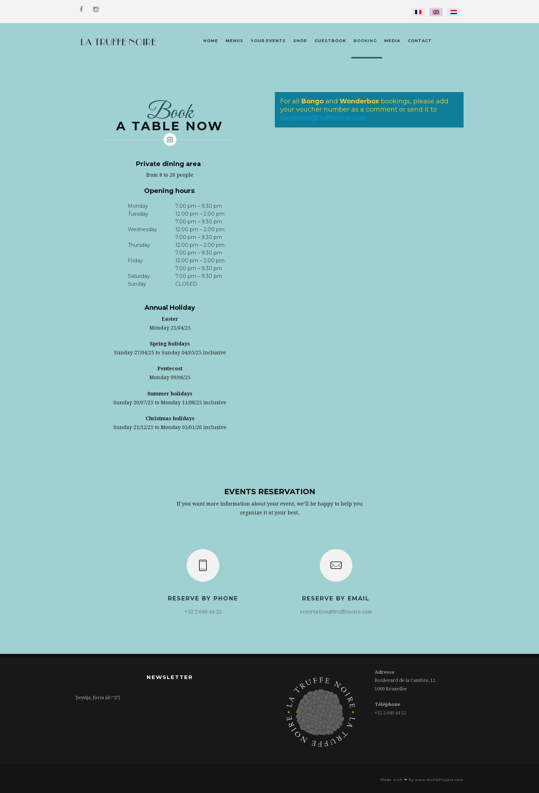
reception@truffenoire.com (323, 118)
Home (210, 40)
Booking (365, 40)
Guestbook (330, 40)
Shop (300, 40)
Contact (420, 40)
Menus (234, 40)
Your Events (268, 40)
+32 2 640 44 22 (390, 712)
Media (392, 40)
